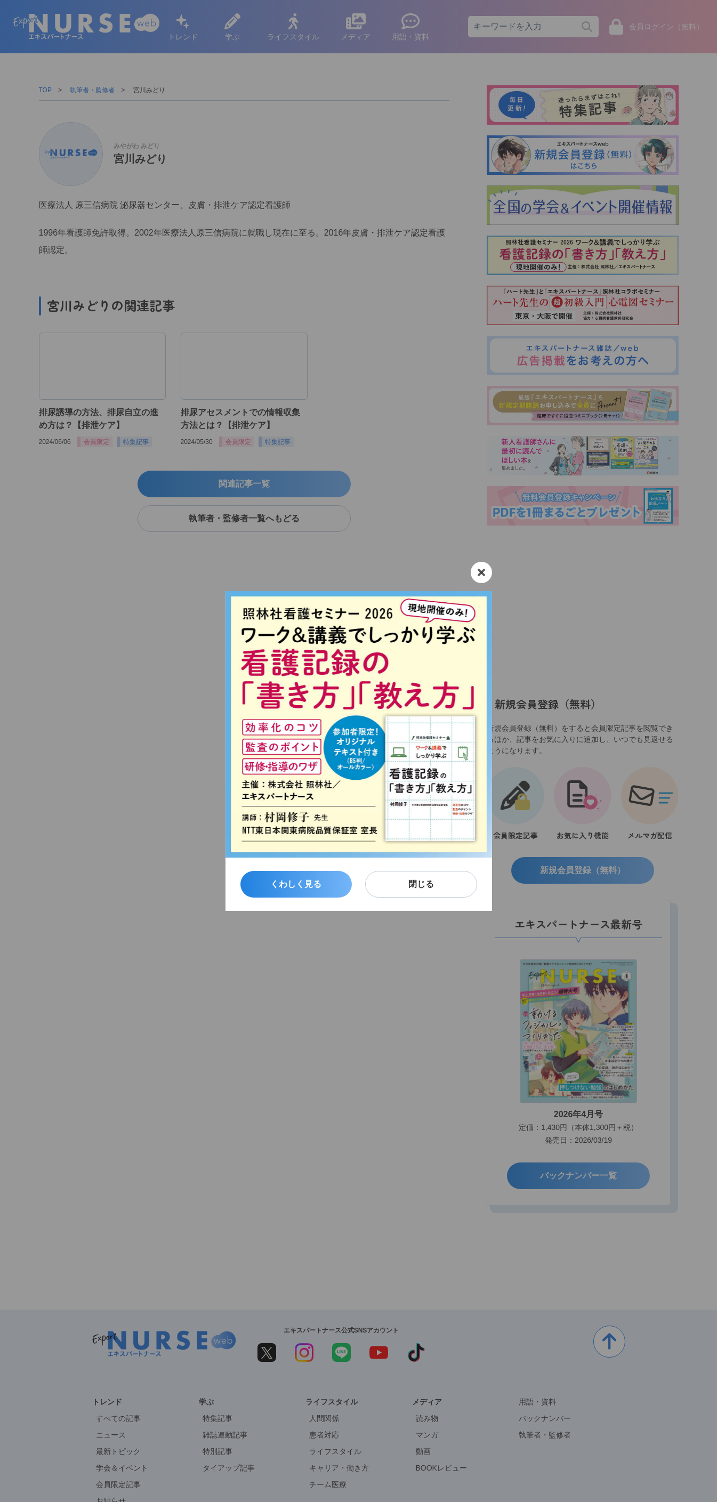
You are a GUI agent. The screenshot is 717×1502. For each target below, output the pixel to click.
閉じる (421, 884)
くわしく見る (295, 884)
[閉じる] (481, 572)
